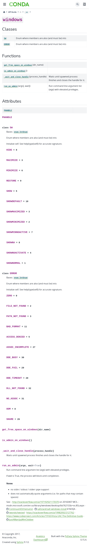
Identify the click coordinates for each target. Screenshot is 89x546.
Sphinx (20, 542)
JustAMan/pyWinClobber (21, 519)
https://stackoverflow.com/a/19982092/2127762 (50, 512)
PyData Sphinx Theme (76, 536)
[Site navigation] (4, 4)
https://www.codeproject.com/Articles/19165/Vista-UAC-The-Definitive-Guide (44, 516)
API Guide (12, 12)
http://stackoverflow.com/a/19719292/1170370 (35, 501)
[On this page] (84, 4)
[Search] (77, 4)
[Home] (4, 12)
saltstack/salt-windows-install (52, 509)
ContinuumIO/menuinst (21, 509)
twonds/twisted (17, 512)
